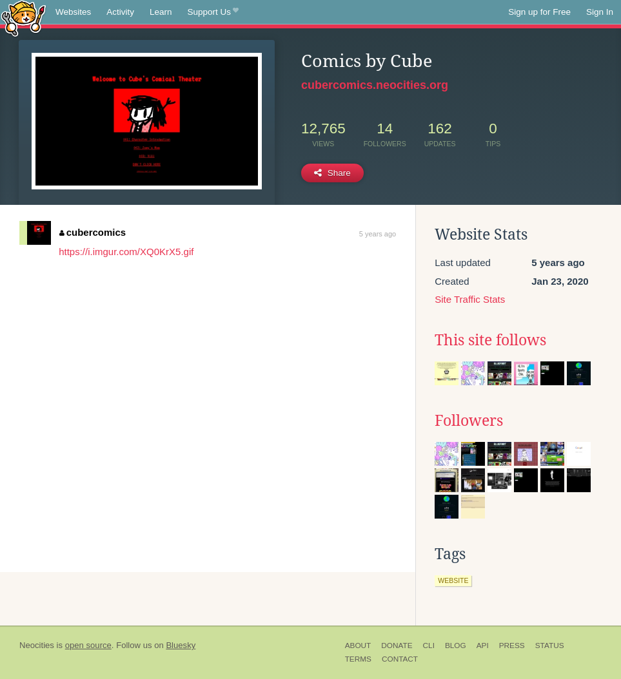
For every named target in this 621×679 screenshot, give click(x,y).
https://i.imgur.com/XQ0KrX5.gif (126, 251)
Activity (120, 12)
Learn (161, 12)
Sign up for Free (539, 12)
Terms (358, 659)
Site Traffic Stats (470, 299)
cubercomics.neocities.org (374, 85)
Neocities (36, 645)
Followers (469, 420)
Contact (400, 659)
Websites (73, 12)
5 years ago (377, 234)
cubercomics (92, 232)
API (483, 645)
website (453, 580)
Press (512, 645)
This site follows (490, 340)
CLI (429, 645)
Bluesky (180, 645)
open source (88, 645)
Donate (396, 645)
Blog (455, 645)
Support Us (213, 12)
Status (549, 645)
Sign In (599, 12)
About (358, 645)
